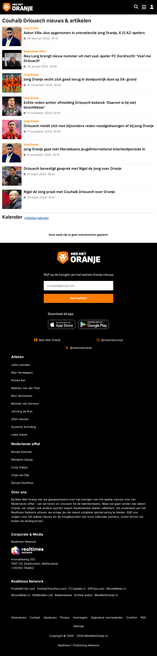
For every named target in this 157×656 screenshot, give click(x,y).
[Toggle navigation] (144, 7)
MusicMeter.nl (20, 595)
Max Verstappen (22, 372)
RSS (143, 617)
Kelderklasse (63, 595)
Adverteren (18, 617)
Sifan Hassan (20, 419)
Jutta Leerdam (20, 364)
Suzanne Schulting (23, 427)
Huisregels (80, 617)
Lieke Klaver (19, 434)
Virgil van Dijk (20, 475)
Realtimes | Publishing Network (78, 645)
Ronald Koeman (21, 451)
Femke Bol (18, 380)
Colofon (131, 617)
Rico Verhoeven (21, 395)
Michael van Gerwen (25, 403)
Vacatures (50, 617)
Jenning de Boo (22, 411)
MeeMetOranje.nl (106, 595)
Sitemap (78, 626)
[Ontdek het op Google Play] (93, 324)
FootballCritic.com (23, 588)
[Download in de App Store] (61, 324)
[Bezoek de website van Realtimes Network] (27, 550)
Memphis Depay (22, 459)
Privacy (65, 617)
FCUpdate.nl (77, 588)
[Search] (136, 7)
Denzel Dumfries (22, 483)
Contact (35, 617)
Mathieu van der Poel (25, 388)
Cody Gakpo (19, 467)
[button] (151, 7)
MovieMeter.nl (116, 588)
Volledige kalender (36, 218)
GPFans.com (96, 588)
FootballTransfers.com (52, 588)
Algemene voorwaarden (107, 617)
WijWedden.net (42, 595)
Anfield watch (83, 595)
